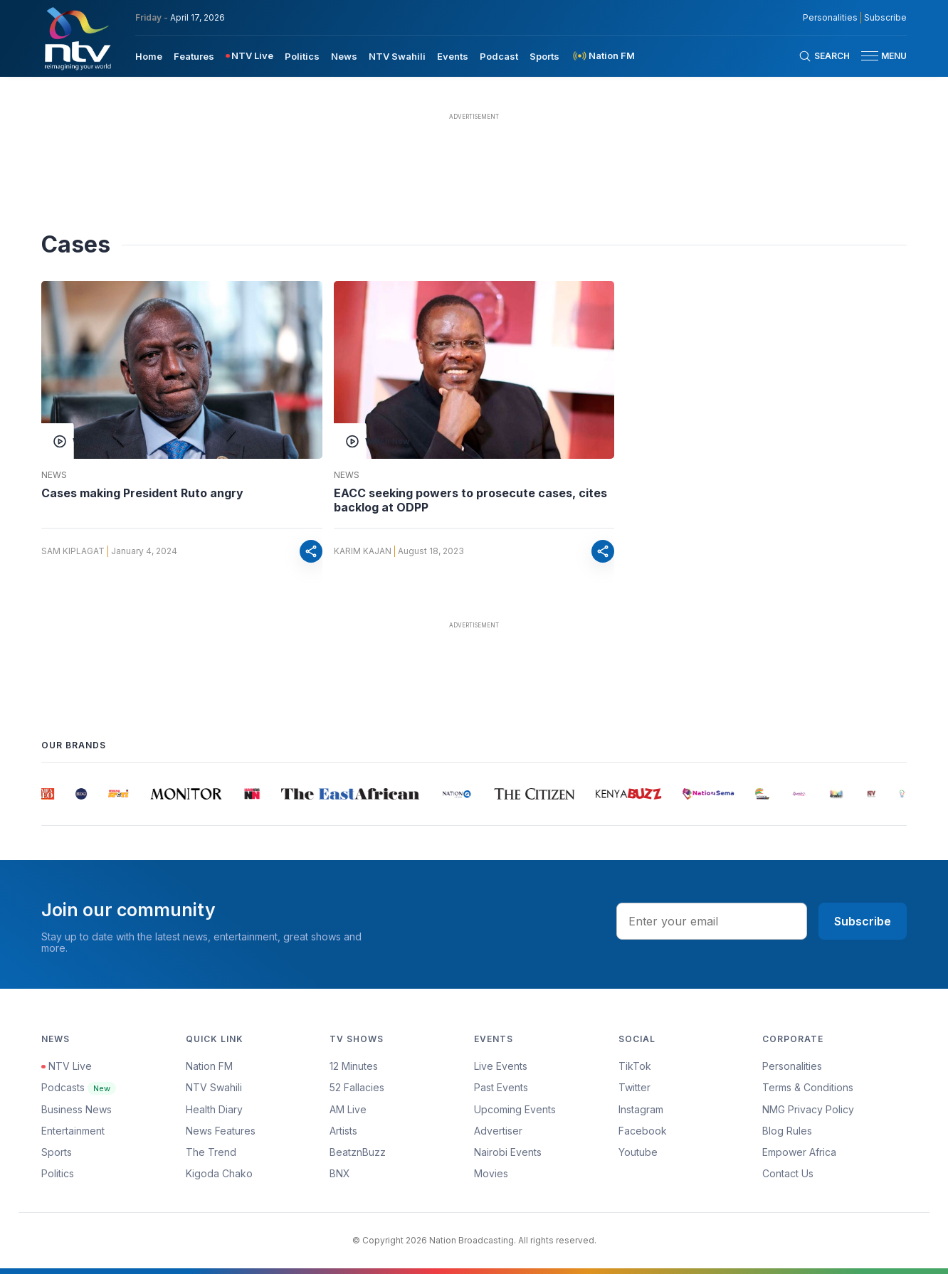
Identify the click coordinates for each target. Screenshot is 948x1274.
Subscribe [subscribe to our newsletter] (885, 18)
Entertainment (73, 1131)
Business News (76, 1109)
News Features (221, 1131)
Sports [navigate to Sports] (544, 56)
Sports (56, 1152)
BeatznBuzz (358, 1152)
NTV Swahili (214, 1087)
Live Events (500, 1066)
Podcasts (78, 1087)
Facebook (642, 1131)
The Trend (211, 1152)
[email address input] (711, 921)
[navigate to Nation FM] (603, 56)
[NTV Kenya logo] (76, 38)
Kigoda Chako (219, 1173)
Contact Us (787, 1173)
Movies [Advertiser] (491, 1173)
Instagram (640, 1109)
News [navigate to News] (344, 56)
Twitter (634, 1087)
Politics (57, 1173)
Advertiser (498, 1131)
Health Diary (214, 1109)
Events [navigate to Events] (452, 56)
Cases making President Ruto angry (142, 493)
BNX (340, 1173)
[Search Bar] (824, 56)
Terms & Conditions (807, 1087)
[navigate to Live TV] (249, 56)
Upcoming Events (515, 1109)
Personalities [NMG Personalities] (830, 18)
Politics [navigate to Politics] (302, 56)
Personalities (792, 1066)
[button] (878, 56)
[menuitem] (148, 55)
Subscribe (862, 921)
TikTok (634, 1066)
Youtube (638, 1152)
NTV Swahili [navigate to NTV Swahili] (397, 56)
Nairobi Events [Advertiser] (508, 1152)
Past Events (501, 1087)
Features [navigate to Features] (194, 56)
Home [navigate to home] (148, 56)
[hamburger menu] (869, 56)
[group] (48, 794)
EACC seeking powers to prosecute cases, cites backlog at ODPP (470, 500)
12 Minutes (354, 1066)
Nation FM (209, 1066)
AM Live (348, 1109)
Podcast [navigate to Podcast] (499, 56)
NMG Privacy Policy (808, 1109)
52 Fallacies (357, 1087)
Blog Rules (787, 1131)
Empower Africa (799, 1152)
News (54, 475)
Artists (343, 1131)
